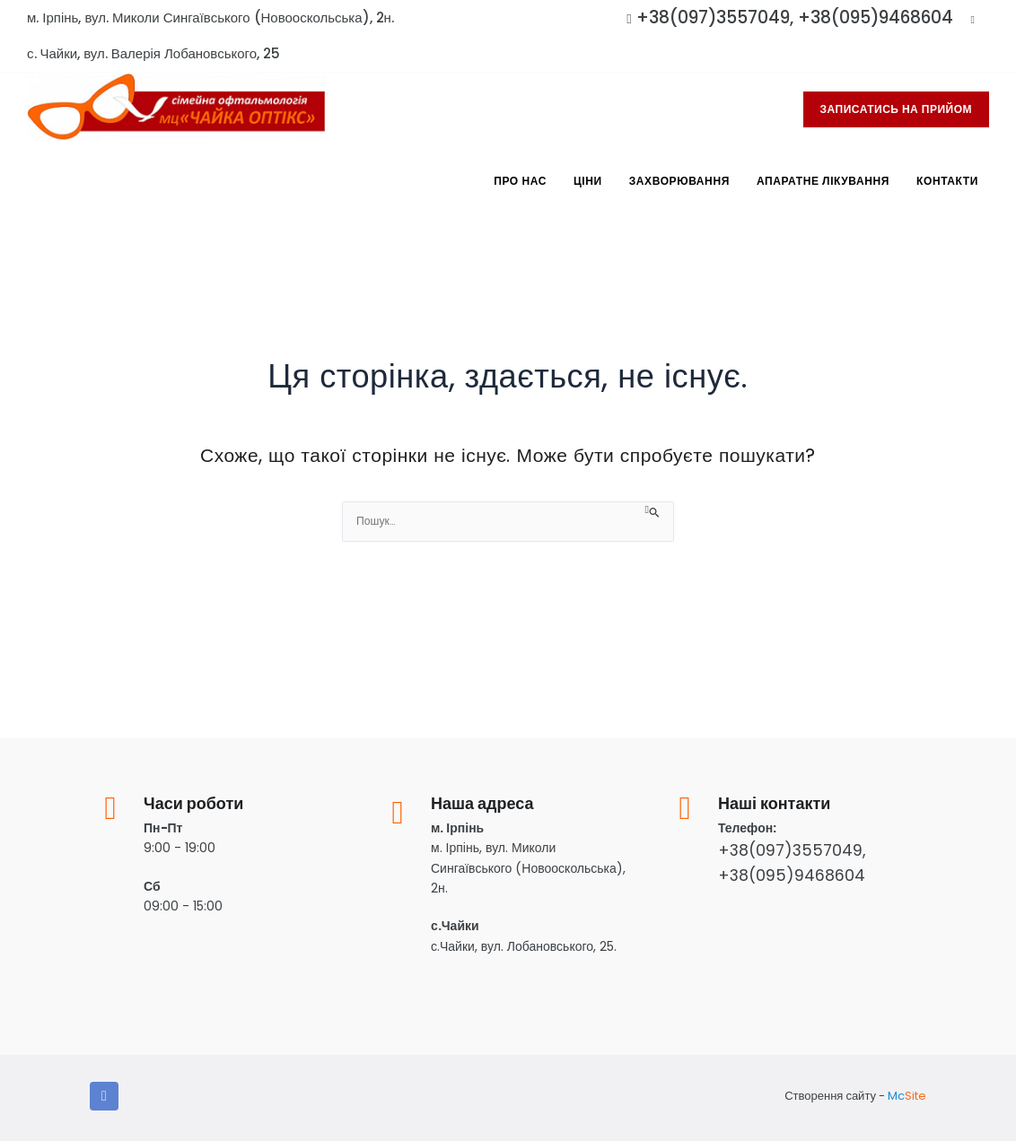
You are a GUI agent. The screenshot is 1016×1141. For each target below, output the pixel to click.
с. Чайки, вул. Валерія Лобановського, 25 (153, 53)
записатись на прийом (896, 109)
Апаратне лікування (823, 180)
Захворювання (679, 180)
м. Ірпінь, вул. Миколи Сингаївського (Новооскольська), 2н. (210, 17)
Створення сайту (830, 1095)
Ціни (588, 180)
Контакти (947, 180)
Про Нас (520, 180)
